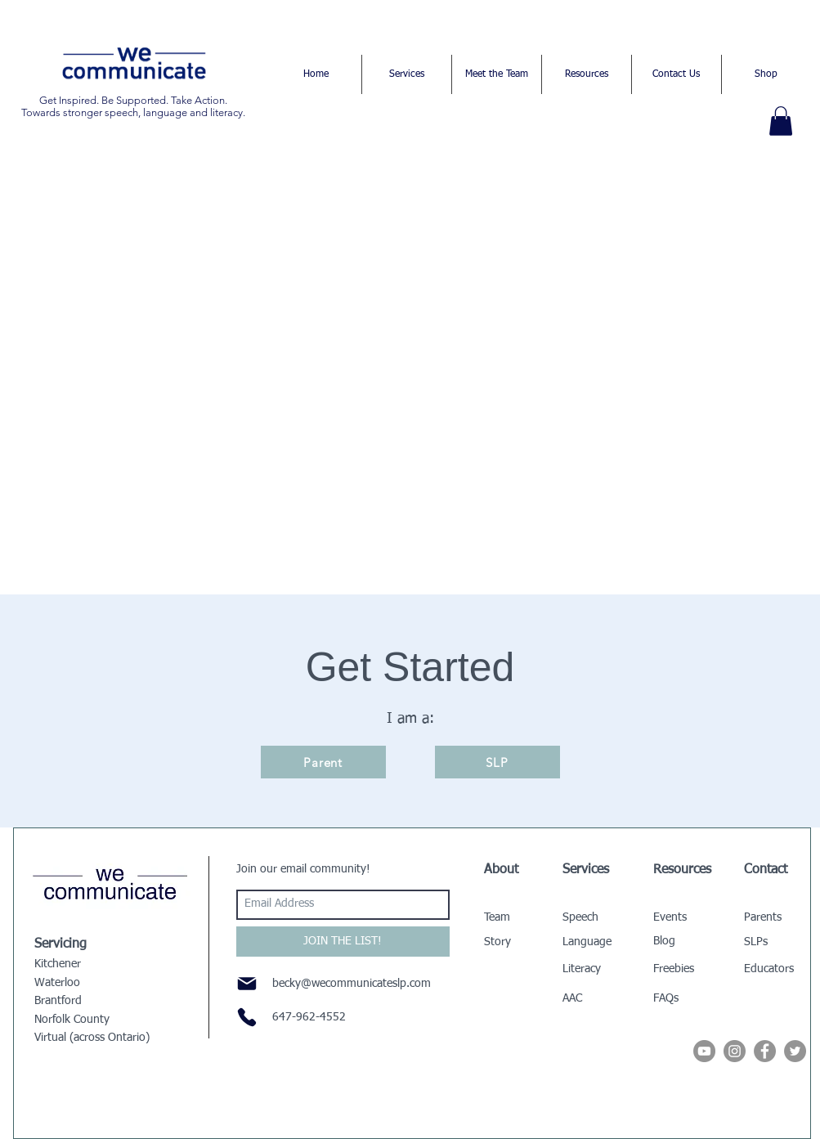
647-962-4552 (309, 1017)
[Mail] (247, 983)
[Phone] (247, 1018)
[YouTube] (704, 1051)
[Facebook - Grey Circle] (765, 1051)
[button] (780, 121)
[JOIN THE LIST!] (343, 941)
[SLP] (497, 762)
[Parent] (323, 762)
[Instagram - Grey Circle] (735, 1051)
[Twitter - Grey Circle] (795, 1051)
